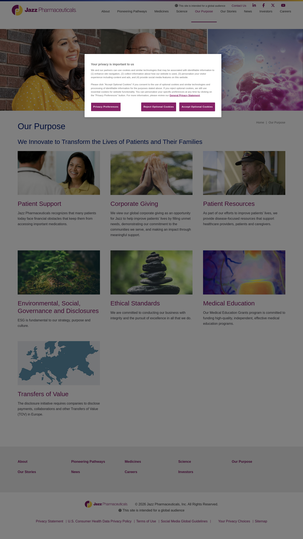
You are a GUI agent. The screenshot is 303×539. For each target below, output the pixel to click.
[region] (153, 85)
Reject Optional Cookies (159, 106)
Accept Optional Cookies (197, 106)
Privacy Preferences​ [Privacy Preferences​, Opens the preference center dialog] (105, 106)
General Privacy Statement (185, 95)
